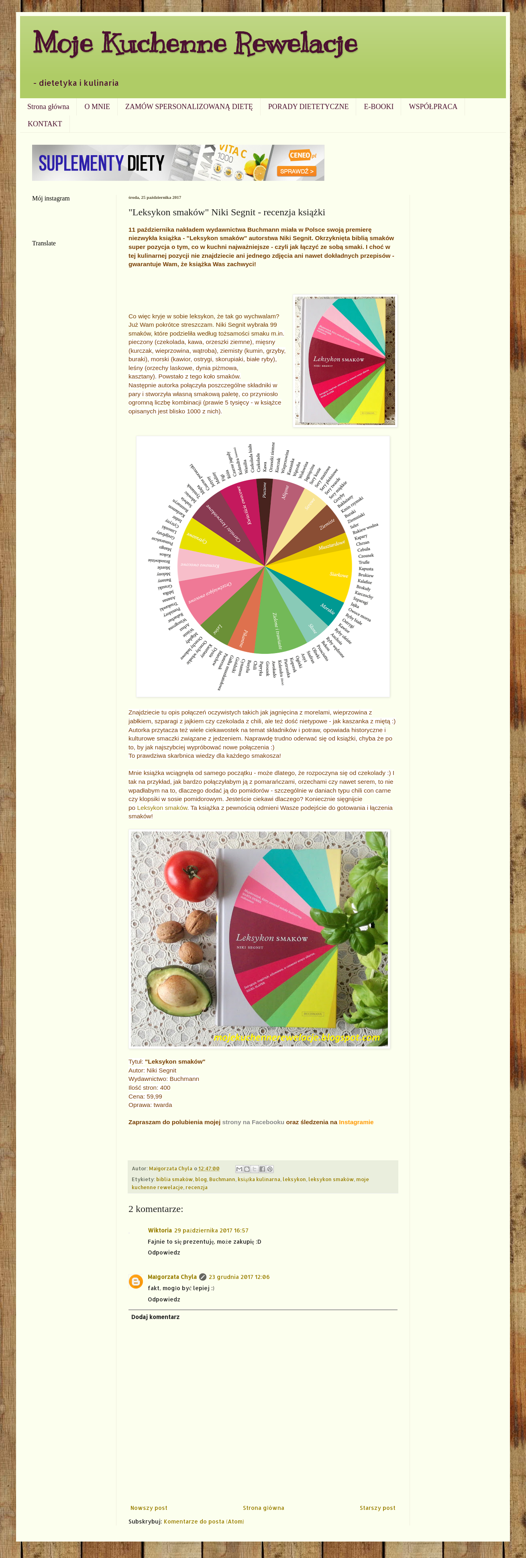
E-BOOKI (378, 107)
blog (201, 1179)
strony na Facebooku (253, 1122)
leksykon (294, 1179)
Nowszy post (148, 1507)
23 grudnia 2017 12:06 (239, 1276)
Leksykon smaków (162, 807)
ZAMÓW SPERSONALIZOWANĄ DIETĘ (189, 107)
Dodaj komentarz (155, 1316)
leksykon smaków (331, 1179)
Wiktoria (160, 1230)
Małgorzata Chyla (172, 1276)
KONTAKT (45, 124)
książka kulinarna (259, 1179)
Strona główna (48, 107)
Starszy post (378, 1507)
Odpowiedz (164, 1252)
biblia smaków (174, 1179)
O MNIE (97, 107)
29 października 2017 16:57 (211, 1230)
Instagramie (356, 1122)
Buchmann (222, 1179)
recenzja (197, 1187)
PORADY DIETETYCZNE (308, 107)
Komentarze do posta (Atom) (204, 1521)
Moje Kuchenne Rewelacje (194, 42)
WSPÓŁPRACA (433, 107)
